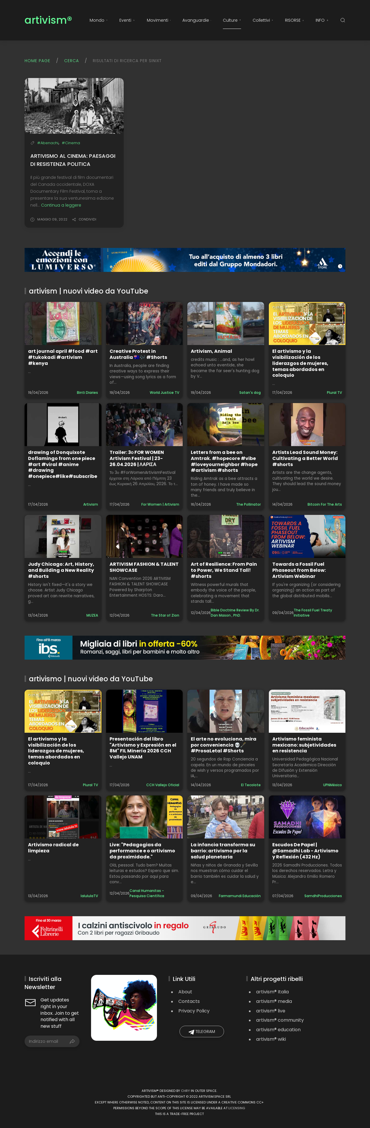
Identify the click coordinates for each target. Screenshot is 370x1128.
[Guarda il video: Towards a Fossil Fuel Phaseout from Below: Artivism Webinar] (307, 536)
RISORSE (294, 20)
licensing (236, 1108)
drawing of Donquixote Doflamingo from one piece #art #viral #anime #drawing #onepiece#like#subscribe (62, 464)
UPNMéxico (332, 784)
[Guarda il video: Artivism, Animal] (225, 323)
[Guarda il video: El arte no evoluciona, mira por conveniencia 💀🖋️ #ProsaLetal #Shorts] (225, 711)
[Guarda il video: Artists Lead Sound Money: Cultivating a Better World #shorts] (307, 424)
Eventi (127, 20)
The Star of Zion (165, 615)
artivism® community (280, 1020)
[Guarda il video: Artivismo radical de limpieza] (63, 816)
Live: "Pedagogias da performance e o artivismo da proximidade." (142, 850)
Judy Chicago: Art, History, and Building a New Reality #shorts (61, 570)
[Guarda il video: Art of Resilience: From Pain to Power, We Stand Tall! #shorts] (225, 536)
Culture (232, 20)
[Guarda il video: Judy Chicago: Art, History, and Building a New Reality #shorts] (63, 536)
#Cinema (71, 143)
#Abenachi (47, 143)
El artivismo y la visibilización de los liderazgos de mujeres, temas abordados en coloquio (300, 363)
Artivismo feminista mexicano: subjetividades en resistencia (304, 745)
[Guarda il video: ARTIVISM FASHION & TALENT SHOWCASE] (144, 536)
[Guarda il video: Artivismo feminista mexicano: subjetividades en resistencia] (307, 711)
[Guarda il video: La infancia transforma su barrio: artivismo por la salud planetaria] (225, 816)
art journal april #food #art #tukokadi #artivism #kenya (63, 357)
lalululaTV (89, 895)
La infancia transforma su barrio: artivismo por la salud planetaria (223, 850)
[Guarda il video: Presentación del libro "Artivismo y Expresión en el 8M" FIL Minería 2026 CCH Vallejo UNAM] (144, 711)
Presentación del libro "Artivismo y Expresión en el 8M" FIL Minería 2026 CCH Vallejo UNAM (143, 748)
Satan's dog (250, 392)
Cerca (71, 61)
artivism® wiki (271, 1039)
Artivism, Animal (211, 351)
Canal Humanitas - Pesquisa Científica (147, 893)
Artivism (90, 504)
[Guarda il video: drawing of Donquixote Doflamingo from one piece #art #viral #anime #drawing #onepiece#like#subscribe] (63, 424)
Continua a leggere (61, 205)
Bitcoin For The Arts (325, 504)
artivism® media (274, 1001)
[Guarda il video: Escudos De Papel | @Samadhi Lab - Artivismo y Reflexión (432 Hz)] (307, 816)
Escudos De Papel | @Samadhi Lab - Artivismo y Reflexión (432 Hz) (305, 850)
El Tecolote (251, 784)
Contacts (189, 1001)
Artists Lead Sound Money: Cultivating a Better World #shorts (305, 458)
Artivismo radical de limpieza (53, 847)
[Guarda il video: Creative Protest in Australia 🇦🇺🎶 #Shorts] (144, 323)
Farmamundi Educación (240, 895)
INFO (322, 20)
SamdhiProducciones (323, 895)
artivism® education (278, 1029)
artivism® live (270, 1011)
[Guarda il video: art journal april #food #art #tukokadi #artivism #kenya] (63, 323)
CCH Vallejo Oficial (162, 784)
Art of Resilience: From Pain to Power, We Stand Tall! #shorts (224, 570)
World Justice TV (164, 392)
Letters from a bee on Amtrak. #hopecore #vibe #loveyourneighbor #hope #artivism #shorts (224, 461)
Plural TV (334, 392)
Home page (37, 61)
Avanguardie (196, 20)
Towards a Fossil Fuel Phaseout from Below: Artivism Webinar (299, 570)
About (185, 991)
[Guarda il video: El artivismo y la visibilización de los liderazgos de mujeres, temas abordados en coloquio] (307, 323)
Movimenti (159, 20)
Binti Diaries (87, 392)
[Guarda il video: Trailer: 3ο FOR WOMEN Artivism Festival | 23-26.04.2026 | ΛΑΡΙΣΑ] (144, 424)
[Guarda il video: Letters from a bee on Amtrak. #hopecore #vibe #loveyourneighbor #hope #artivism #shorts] (225, 424)
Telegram (201, 1032)
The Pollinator (248, 504)
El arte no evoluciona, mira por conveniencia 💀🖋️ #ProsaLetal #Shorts (223, 745)
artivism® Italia (272, 991)
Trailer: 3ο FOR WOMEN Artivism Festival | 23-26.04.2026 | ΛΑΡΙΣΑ (137, 458)
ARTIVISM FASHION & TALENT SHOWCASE (144, 567)
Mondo (99, 20)
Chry (185, 1090)
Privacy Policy (194, 1011)
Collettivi (263, 20)
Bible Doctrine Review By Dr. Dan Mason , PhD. (235, 612)
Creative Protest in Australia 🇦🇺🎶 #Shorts (138, 354)
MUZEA (92, 615)
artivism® (48, 20)
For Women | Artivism (160, 504)
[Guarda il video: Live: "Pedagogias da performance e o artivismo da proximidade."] (144, 816)
